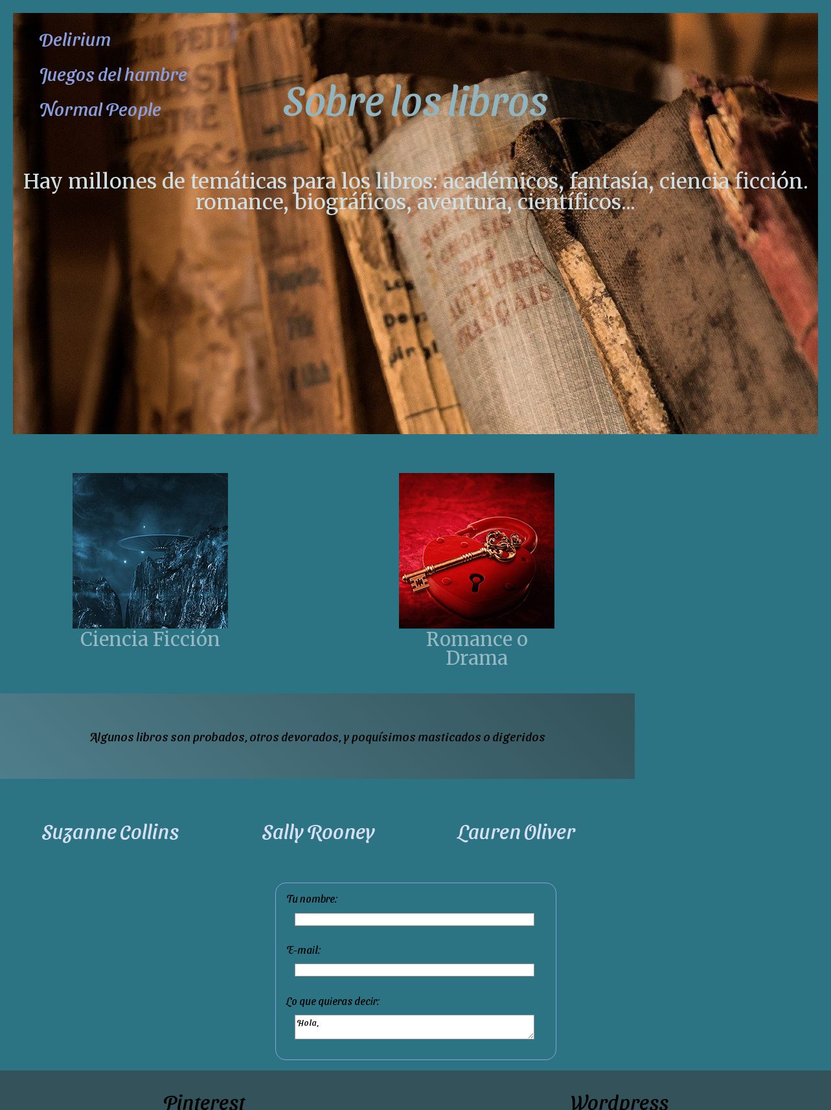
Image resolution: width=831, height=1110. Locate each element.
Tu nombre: (312, 899)
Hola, (414, 1027)
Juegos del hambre (113, 73)
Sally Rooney (318, 830)
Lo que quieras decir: (333, 1001)
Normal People (100, 108)
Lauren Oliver (516, 830)
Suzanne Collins (110, 830)
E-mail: (303, 950)
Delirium (75, 38)
